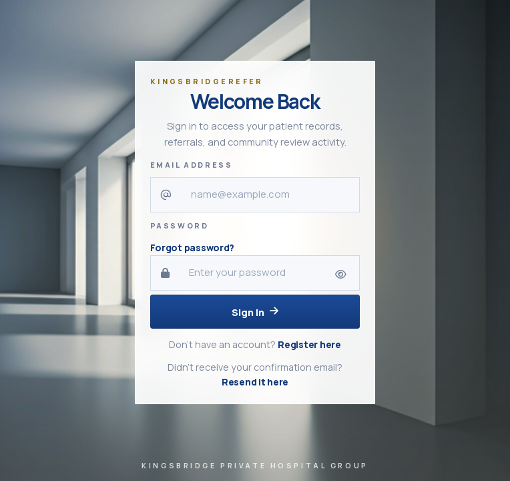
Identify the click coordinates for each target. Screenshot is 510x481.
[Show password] (340, 275)
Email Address (191, 165)
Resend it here (255, 381)
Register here (309, 344)
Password (179, 225)
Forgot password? (192, 247)
